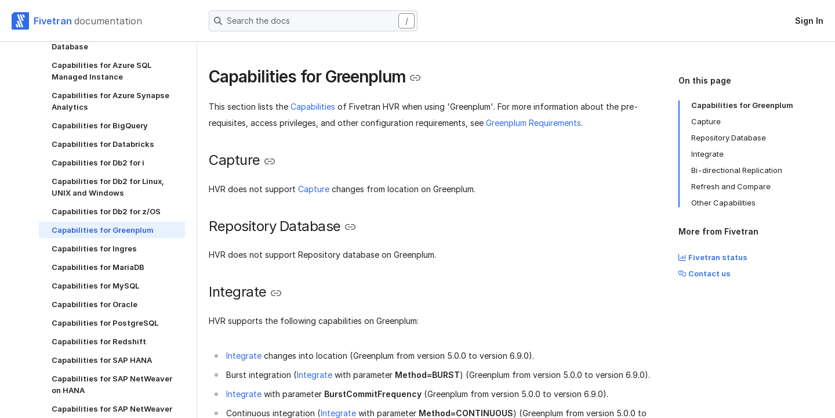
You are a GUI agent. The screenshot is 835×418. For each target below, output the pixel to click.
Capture (313, 189)
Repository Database (728, 137)
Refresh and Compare (731, 186)
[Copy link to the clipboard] (415, 77)
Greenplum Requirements (533, 123)
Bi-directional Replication (736, 170)
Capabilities (313, 106)
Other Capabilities (723, 202)
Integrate (244, 356)
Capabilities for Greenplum (742, 105)
